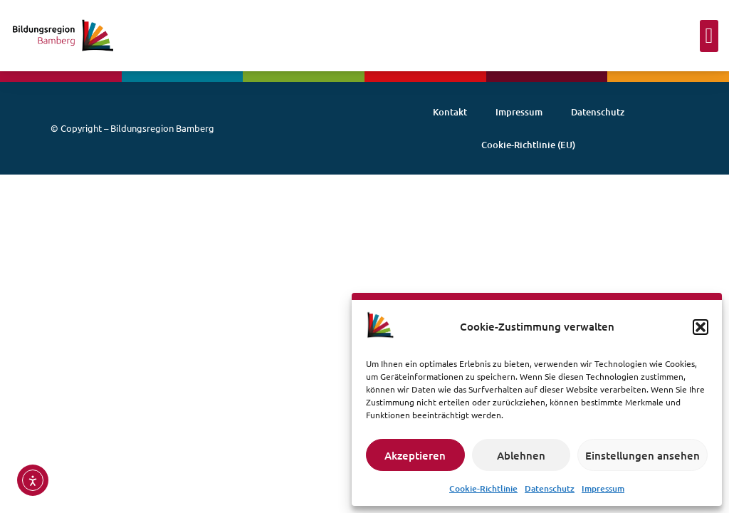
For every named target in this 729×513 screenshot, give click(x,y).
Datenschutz (550, 488)
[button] (700, 327)
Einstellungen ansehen (642, 455)
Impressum (603, 488)
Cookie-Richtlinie (483, 488)
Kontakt (450, 111)
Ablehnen (521, 455)
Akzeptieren (415, 455)
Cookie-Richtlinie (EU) (528, 144)
